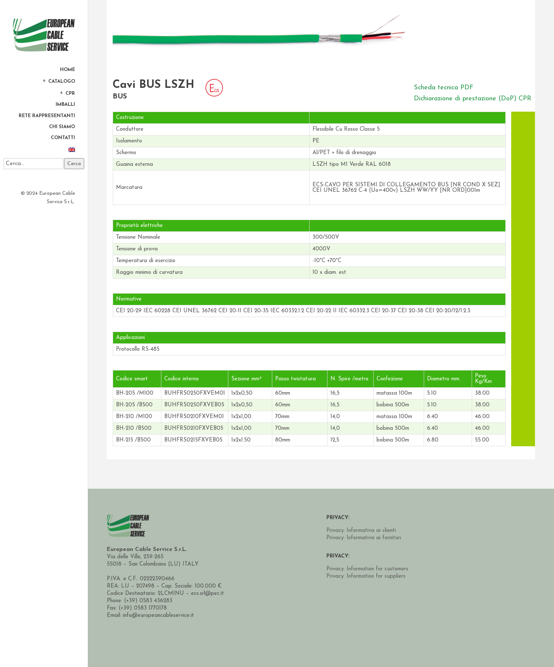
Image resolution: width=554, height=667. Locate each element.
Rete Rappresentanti (47, 116)
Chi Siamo (62, 127)
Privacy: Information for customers (367, 569)
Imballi (65, 105)
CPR (70, 93)
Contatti (63, 138)
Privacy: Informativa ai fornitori (363, 538)
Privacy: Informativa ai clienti (361, 530)
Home (67, 70)
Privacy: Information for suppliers (365, 576)
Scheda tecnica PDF (443, 87)
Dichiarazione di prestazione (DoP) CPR (472, 98)
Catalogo (61, 81)
